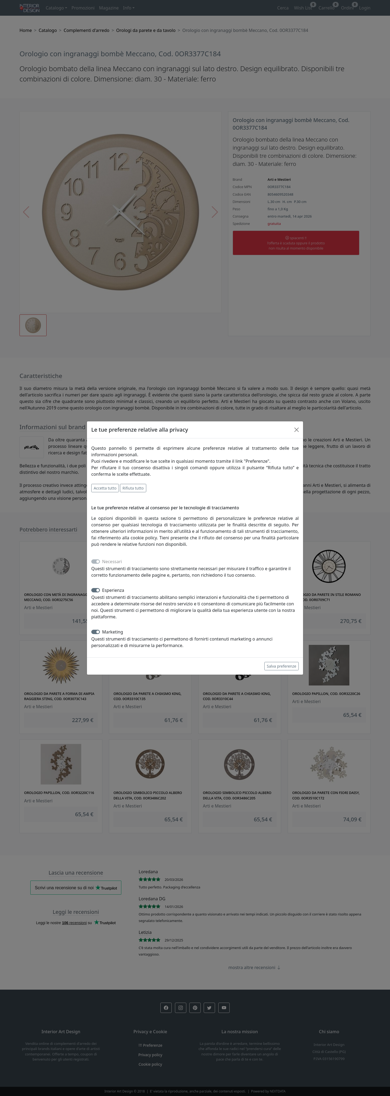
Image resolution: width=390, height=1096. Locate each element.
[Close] (296, 429)
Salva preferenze (281, 666)
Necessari (112, 562)
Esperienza (113, 590)
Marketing (112, 632)
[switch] (95, 590)
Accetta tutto (105, 488)
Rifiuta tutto (133, 488)
